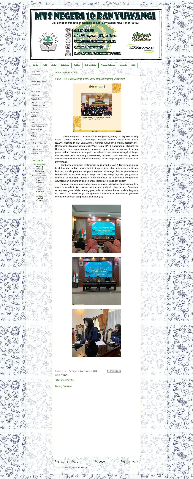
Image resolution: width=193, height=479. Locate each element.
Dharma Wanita (38, 102)
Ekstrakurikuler (38, 105)
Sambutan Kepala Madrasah (38, 83)
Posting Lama (129, 462)
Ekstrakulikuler (90, 65)
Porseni (34, 139)
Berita (35, 65)
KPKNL (39, 173)
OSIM (33, 122)
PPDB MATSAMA (38, 143)
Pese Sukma (36, 129)
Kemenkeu (39, 178)
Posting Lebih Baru (66, 462)
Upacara (34, 153)
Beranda (100, 462)
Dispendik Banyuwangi (39, 181)
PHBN (33, 136)
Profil (45, 65)
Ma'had (34, 119)
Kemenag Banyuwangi (39, 170)
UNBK (39, 189)
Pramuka (35, 146)
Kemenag (39, 166)
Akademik (123, 65)
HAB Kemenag (37, 109)
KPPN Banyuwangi (39, 176)
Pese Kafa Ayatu (38, 126)
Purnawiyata (36, 149)
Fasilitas (77, 65)
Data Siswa (65, 65)
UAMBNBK (39, 191)
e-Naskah (39, 198)
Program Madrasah (108, 65)
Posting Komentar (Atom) (76, 467)
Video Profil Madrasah (35, 72)
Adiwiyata (35, 95)
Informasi (35, 112)
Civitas (53, 65)
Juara (33, 116)
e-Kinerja (39, 200)
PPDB (133, 65)
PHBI (33, 132)
